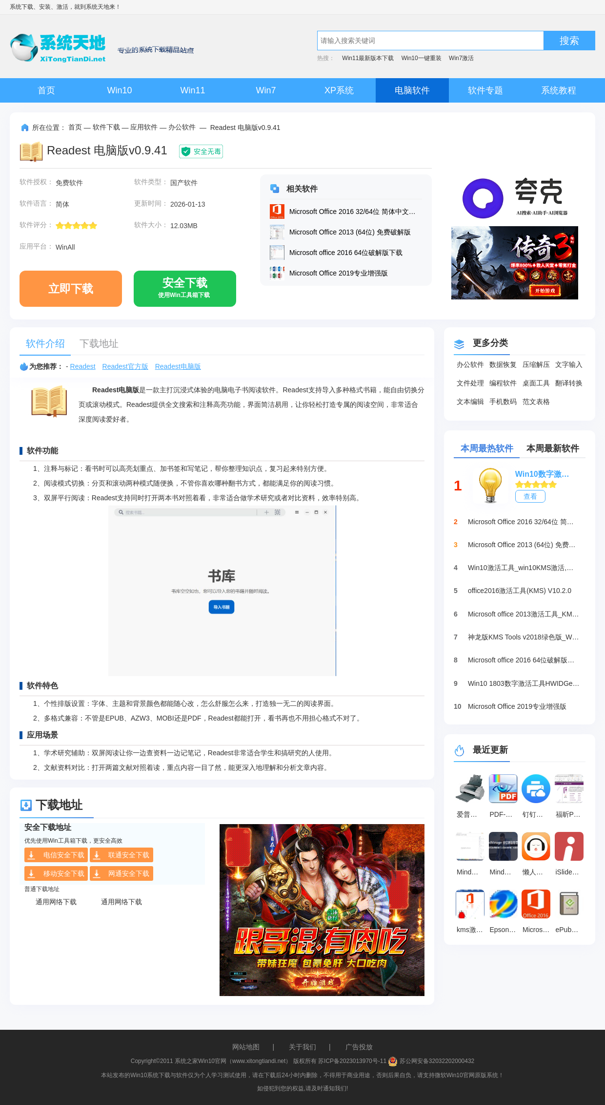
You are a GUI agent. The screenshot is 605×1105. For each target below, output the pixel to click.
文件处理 (470, 383)
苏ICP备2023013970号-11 (352, 1061)
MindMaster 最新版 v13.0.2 (472, 872)
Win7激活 (461, 58)
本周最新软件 (552, 448)
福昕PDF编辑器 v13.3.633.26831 (571, 814)
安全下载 (184, 291)
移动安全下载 (55, 874)
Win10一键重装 (422, 58)
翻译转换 (569, 383)
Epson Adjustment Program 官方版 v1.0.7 (505, 930)
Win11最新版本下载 (368, 58)
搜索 (569, 40)
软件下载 (106, 127)
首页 (46, 90)
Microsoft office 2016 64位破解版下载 (524, 660)
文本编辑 (470, 401)
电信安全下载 (55, 855)
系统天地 (97, 6)
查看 (530, 496)
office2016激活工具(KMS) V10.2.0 (519, 591)
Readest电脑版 (178, 366)
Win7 (266, 90)
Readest (83, 366)
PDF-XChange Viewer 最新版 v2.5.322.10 (505, 814)
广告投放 (359, 1047)
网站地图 (246, 1047)
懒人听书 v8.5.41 (538, 872)
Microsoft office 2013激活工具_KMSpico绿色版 (524, 614)
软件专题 (485, 90)
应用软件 (144, 127)
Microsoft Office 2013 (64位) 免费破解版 (524, 545)
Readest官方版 (125, 366)
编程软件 (503, 383)
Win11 (192, 90)
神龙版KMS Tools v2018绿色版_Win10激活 (524, 637)
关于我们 (302, 1047)
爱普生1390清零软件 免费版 (472, 814)
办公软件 (182, 127)
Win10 (119, 90)
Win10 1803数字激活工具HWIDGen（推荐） (524, 683)
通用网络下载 (56, 902)
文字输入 (569, 364)
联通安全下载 (121, 855)
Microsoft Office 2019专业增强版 (517, 706)
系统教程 (558, 90)
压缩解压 (536, 364)
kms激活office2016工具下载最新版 (472, 930)
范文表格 (536, 401)
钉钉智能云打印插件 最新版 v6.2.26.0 (538, 814)
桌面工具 (536, 383)
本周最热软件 (487, 448)
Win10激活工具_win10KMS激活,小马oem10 (524, 568)
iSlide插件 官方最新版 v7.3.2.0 (571, 872)
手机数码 (503, 401)
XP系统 (339, 90)
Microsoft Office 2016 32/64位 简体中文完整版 (524, 522)
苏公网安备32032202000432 (431, 1061)
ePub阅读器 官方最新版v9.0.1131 (571, 930)
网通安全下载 (121, 874)
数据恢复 (503, 364)
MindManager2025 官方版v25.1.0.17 (505, 872)
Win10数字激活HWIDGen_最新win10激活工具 (545, 474)
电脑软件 (412, 90)
